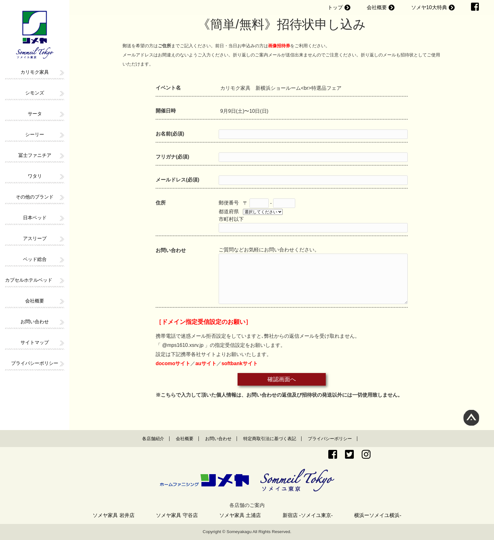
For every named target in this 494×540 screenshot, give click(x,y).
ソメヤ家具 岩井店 (113, 515)
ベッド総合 (35, 259)
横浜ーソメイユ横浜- (377, 515)
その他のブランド (35, 196)
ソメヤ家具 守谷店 (177, 515)
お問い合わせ (34, 321)
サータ (35, 113)
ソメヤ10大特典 (429, 7)
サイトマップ (34, 342)
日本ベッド (35, 217)
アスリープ (35, 238)
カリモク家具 (34, 72)
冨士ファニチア (34, 155)
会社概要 (377, 7)
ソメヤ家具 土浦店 (240, 515)
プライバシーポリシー (34, 363)
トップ (335, 7)
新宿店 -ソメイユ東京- (308, 515)
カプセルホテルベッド (28, 280)
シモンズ (34, 92)
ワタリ (35, 176)
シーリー (34, 134)
